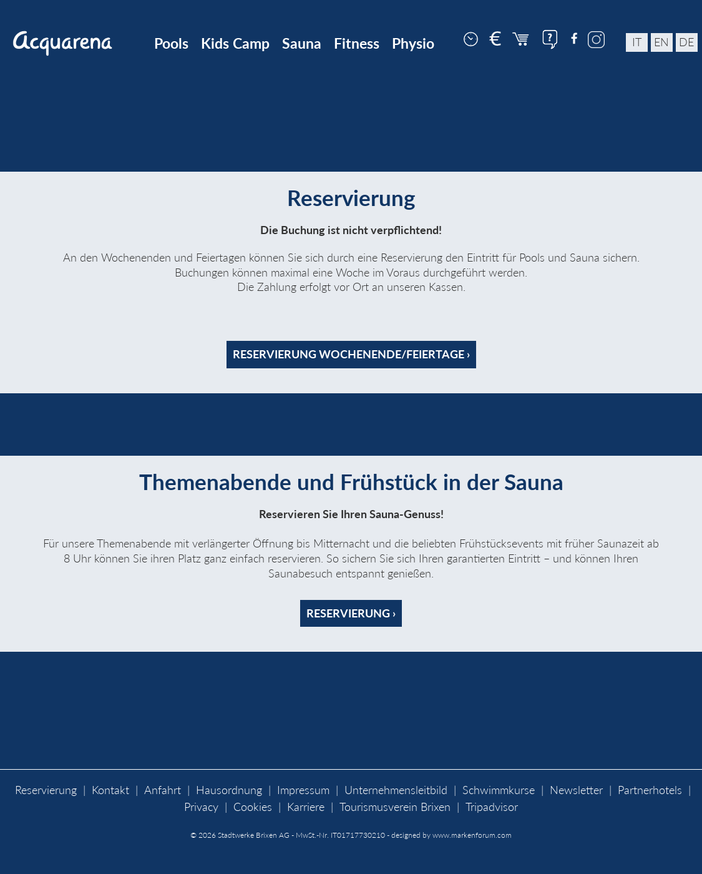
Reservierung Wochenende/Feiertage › (351, 354)
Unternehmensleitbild (395, 790)
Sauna (301, 43)
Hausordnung (229, 790)
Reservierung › (351, 613)
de (686, 42)
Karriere (305, 806)
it (636, 42)
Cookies (252, 806)
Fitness (356, 43)
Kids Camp (235, 43)
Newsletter (576, 790)
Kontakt (110, 790)
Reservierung (46, 790)
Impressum (303, 790)
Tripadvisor (492, 806)
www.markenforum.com (472, 835)
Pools (171, 43)
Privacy (201, 806)
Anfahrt (162, 790)
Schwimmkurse (498, 790)
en (661, 42)
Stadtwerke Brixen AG (254, 835)
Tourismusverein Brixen (395, 806)
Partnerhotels (650, 790)
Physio (413, 43)
